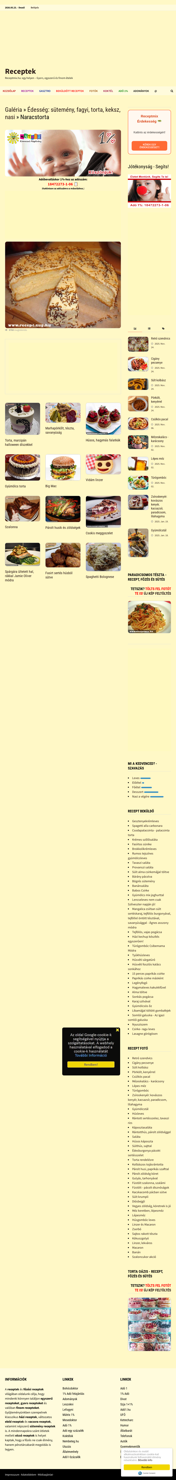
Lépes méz (157, 458)
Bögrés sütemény (143, 881)
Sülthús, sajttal (142, 1146)
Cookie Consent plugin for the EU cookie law (146, 1473)
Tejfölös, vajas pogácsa (147, 932)
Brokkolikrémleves (144, 849)
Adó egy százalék (73, 1430)
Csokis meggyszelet (99, 533)
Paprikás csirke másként (147, 978)
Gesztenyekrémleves (145, 821)
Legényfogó (139, 983)
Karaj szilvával (141, 1001)
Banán (136, 1252)
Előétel (138, 782)
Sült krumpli (140, 1197)
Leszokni (68, 1404)
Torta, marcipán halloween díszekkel (18, 442)
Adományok (141, 91)
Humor (124, 1425)
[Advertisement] (88, 36)
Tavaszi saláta (141, 863)
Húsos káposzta (142, 1141)
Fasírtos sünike (142, 844)
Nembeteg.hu (71, 1441)
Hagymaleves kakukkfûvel (149, 987)
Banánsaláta (140, 886)
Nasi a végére (148, 796)
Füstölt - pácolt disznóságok (150, 1187)
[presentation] (135, 328)
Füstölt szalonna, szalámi (148, 1183)
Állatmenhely (70, 1451)
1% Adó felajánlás (73, 1393)
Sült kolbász (158, 380)
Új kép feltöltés (157, 593)
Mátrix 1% (68, 1415)
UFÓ (122, 1415)
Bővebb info (145, 1460)
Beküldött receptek (70, 91)
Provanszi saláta (142, 867)
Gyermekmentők (130, 1446)
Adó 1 (123, 1388)
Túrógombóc (158, 477)
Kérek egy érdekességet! (150, 146)
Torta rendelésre (143, 1160)
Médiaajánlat (45, 1474)
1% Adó (124, 1393)
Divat (123, 1399)
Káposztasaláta (142, 1127)
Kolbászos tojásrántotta (147, 1164)
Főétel (142, 787)
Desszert (145, 792)
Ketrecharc (126, 1420)
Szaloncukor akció (144, 1257)
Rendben (146, 1467)
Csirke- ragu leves (143, 1029)
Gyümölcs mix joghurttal (148, 895)
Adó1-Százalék (71, 1457)
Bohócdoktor (70, 1388)
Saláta (136, 1137)
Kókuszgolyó (140, 1238)
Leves (141, 778)
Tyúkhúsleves (141, 955)
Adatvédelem (28, 1474)
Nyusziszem (140, 1024)
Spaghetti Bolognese (100, 577)
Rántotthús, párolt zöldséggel (151, 1132)
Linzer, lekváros (142, 1243)
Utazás (67, 1446)
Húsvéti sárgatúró (143, 960)
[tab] (135, 328)
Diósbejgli (138, 1201)
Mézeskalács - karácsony (159, 439)
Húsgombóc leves (143, 1220)
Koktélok (68, 1436)
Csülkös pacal (159, 419)
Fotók (93, 91)
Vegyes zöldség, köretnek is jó (151, 1206)
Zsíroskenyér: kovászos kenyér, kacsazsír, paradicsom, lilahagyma (159, 506)
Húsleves (138, 1113)
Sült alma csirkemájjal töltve (150, 872)
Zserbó (136, 1229)
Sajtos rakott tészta (144, 1234)
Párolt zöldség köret (145, 1174)
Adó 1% (123, 91)
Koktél (108, 91)
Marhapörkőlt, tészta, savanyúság (59, 430)
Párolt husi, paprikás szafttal (150, 1169)
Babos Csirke (140, 890)
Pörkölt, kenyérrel (156, 399)
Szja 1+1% (126, 1404)
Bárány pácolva (142, 876)
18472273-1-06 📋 (63, 184)
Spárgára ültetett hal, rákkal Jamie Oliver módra (19, 576)
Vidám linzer (94, 480)
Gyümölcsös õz (142, 1006)
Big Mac (51, 486)
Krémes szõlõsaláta (145, 839)
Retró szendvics (160, 338)
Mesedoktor (70, 1420)
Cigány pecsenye (156, 360)
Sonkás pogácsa (142, 997)
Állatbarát (126, 1430)
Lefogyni (68, 1409)
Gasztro (45, 91)
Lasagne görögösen (145, 1034)
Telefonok (126, 1436)
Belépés (35, 7)
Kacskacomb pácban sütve (149, 1192)
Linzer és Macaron (144, 1224)
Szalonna (11, 527)
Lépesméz (138, 1215)
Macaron (137, 1247)
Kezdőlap (9, 91)
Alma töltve (139, 992)
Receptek (20, 71)
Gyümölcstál (158, 530)
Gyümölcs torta (15, 486)
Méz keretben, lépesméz (148, 1211)
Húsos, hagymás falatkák (103, 440)
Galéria (13, 109)
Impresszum (12, 1474)
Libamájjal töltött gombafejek (151, 1010)
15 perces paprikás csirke (148, 973)
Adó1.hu (125, 1409)
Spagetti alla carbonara (147, 826)
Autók (123, 1441)
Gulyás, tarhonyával (145, 1178)
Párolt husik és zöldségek (62, 528)
